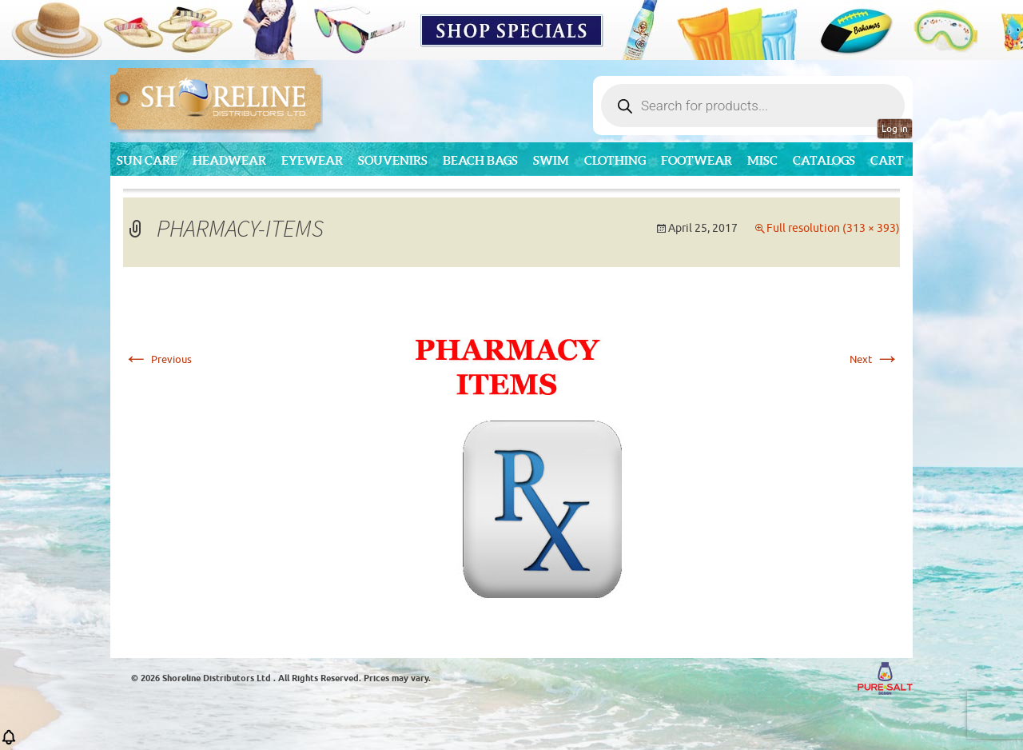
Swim (551, 160)
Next (875, 359)
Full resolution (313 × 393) (833, 228)
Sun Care (147, 160)
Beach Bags (480, 160)
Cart (887, 160)
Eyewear (312, 160)
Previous (157, 359)
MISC (762, 160)
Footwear (696, 160)
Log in (895, 128)
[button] (9, 742)
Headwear (229, 160)
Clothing (615, 160)
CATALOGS (824, 160)
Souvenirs (393, 160)
